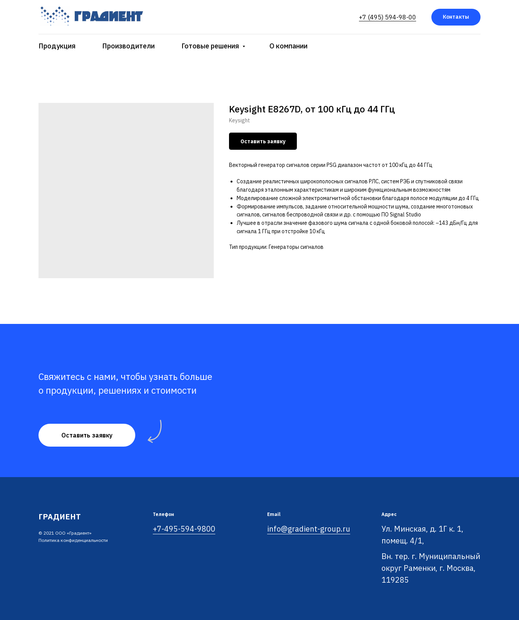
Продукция (56, 46)
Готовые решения (210, 46)
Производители (128, 46)
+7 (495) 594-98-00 (387, 17)
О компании (288, 46)
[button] (86, 435)
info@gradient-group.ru (308, 529)
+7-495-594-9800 (184, 529)
